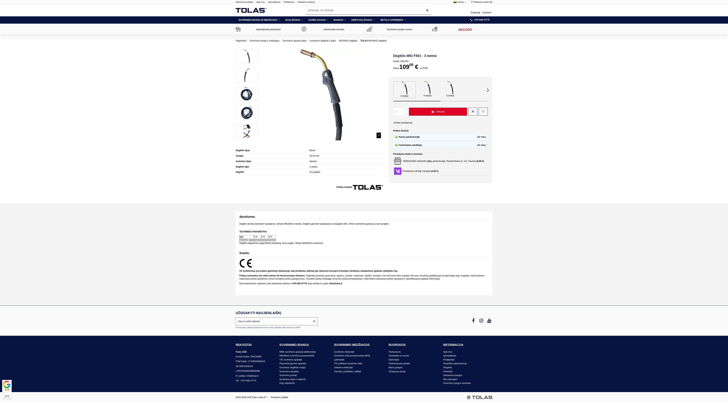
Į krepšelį (438, 111)
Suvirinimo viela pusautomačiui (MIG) (352, 355)
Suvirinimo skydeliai (288, 371)
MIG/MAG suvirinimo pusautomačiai (296, 355)
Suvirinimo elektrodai (344, 352)
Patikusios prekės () (481, 2)
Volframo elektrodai (343, 367)
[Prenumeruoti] (314, 321)
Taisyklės (447, 367)
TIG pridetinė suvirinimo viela (348, 363)
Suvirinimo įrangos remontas (457, 383)
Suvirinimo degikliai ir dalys (292, 367)
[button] (259, 20)
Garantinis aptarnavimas (455, 363)
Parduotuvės (395, 352)
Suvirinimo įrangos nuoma (399, 29)
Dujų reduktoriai (287, 383)
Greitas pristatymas (402, 122)
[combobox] (368, 10)
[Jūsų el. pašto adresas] (273, 321)
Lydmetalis (339, 359)
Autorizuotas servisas (333, 29)
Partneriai (447, 371)
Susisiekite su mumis (399, 355)
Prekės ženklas (344, 187)
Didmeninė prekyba (245, 2)
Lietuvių (460, 2)
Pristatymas (289, 2)
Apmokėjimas (274, 2)
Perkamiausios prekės (399, 363)
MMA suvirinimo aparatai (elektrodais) (297, 352)
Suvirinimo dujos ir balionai (292, 379)
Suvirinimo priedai (288, 375)
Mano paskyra (395, 367)
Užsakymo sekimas (306, 2)
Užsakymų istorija (397, 371)
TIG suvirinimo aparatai (290, 359)
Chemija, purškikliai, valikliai (347, 371)
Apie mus (260, 2)
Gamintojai (394, 359)
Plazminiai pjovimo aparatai (292, 363)
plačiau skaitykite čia (385, 271)
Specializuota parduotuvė (268, 29)
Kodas (396, 61)
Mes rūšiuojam (450, 379)
